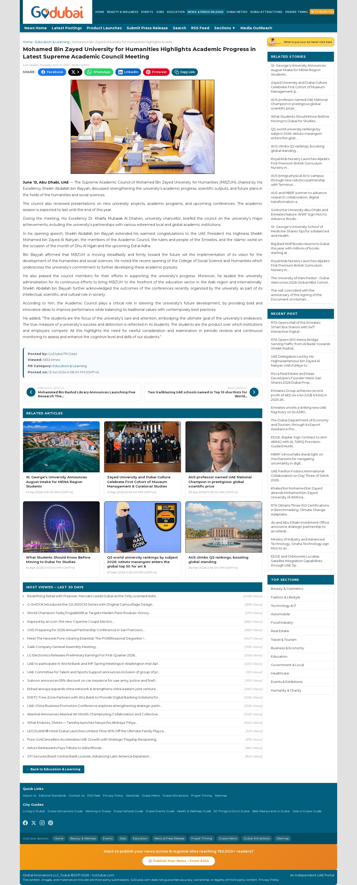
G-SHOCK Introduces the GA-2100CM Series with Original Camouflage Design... (90, 604)
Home (99, 12)
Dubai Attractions (266, 12)
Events (147, 12)
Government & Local (287, 665)
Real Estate (280, 631)
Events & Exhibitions (286, 682)
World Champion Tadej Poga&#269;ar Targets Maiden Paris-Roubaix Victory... (89, 613)
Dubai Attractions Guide (65, 811)
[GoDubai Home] (57, 12)
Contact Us (77, 795)
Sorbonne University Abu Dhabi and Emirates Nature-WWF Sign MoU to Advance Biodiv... (299, 214)
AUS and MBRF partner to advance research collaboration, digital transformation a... (299, 197)
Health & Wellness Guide (194, 811)
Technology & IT (283, 606)
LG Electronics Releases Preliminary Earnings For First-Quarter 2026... (82, 655)
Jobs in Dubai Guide (307, 811)
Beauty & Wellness (122, 12)
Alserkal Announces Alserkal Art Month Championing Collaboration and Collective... (93, 714)
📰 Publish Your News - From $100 (178, 861)
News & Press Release (206, 12)
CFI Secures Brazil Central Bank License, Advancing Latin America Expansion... (89, 756)
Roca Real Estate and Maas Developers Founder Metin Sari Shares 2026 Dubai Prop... (296, 378)
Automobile (280, 614)
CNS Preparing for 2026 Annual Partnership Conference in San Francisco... (86, 630)
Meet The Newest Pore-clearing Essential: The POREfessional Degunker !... (86, 638)
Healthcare (280, 673)
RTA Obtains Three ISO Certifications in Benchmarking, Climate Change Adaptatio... (300, 510)
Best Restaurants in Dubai (271, 811)
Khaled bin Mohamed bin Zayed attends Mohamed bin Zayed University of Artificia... (296, 492)
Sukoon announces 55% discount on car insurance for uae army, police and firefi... (92, 680)
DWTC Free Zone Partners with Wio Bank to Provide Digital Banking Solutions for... (93, 697)
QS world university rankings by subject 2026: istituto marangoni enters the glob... (296, 133)
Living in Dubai (34, 811)
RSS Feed (200, 28)
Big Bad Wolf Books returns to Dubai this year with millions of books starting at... (300, 248)
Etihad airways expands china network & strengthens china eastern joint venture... (92, 689)
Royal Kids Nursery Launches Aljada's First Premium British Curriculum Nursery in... (300, 163)
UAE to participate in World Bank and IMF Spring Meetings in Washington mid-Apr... (93, 664)
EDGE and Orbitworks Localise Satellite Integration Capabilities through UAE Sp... (296, 561)
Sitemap (221, 795)
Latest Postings (67, 28)
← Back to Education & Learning (53, 769)
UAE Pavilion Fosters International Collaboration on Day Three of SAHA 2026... (300, 475)
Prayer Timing (296, 12)
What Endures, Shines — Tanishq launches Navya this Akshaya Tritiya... (82, 722)
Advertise (132, 795)
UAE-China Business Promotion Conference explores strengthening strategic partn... (94, 706)
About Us (29, 795)
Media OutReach (256, 28)
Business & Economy (287, 648)
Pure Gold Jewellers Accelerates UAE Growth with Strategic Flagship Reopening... (92, 739)
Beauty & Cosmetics (287, 588)
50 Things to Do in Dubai (232, 811)
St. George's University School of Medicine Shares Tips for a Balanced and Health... (300, 231)
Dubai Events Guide (160, 811)
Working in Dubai (98, 811)
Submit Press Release (147, 28)
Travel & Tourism (284, 640)
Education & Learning (52, 42)
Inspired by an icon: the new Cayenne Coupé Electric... (71, 621)
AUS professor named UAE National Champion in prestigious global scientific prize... (299, 104)
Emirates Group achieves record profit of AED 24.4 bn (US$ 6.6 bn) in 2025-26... (299, 395)
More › (324, 56)
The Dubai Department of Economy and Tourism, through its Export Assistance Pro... (299, 424)
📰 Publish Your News (328, 11)
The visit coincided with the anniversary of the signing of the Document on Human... (296, 295)
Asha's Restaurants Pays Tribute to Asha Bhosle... (65, 748)
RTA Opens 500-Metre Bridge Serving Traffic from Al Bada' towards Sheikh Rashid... (300, 344)
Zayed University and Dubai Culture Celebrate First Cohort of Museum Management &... (299, 87)
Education (176, 12)
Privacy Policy (113, 795)
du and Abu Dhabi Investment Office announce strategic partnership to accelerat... (300, 527)
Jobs (160, 12)
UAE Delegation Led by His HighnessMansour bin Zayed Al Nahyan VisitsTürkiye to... (295, 361)
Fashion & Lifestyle (285, 597)
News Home (35, 28)
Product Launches (104, 28)
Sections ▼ (225, 28)
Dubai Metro (237, 12)
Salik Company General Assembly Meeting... (62, 647)
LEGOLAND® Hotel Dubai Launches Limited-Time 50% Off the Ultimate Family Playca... (96, 731)
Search (179, 28)
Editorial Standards (52, 795)
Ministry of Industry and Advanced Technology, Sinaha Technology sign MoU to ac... (300, 543)
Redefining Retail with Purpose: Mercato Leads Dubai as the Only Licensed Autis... (92, 596)
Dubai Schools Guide (128, 811)
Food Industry (282, 622)
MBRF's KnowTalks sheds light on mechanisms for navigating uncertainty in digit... (297, 459)
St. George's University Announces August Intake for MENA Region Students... (298, 70)
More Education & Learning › (232, 413)
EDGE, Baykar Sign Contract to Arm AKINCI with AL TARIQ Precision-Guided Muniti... (299, 441)
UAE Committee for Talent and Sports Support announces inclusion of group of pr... (93, 672)
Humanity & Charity (286, 690)
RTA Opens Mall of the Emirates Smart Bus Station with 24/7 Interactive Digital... (295, 327)
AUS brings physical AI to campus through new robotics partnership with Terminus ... (298, 180)
